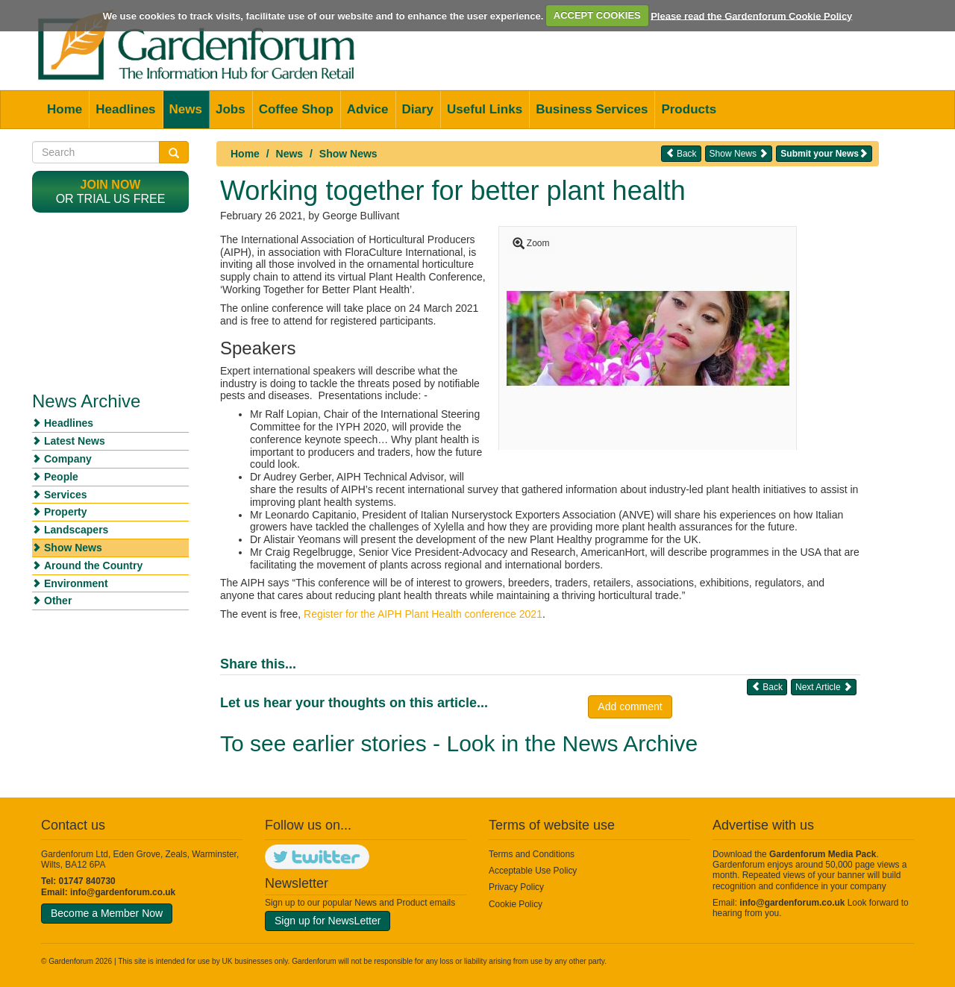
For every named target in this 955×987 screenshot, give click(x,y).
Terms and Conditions (531, 854)
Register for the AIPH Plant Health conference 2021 (423, 614)
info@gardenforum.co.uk (122, 892)
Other (58, 601)
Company (68, 459)
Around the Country (93, 565)
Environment (76, 583)
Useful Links (484, 109)
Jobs (230, 109)
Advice (368, 109)
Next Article (823, 686)
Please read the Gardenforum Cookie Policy (751, 15)
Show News (348, 154)
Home (64, 109)
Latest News (74, 441)
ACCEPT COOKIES (597, 15)
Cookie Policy (515, 904)
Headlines (125, 109)
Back (681, 153)
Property (65, 512)
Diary (418, 109)
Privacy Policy (516, 887)
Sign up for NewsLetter (328, 921)
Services (65, 495)
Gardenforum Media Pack (822, 854)
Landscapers (76, 530)
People (61, 477)
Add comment (630, 706)
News (185, 109)
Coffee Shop (296, 109)
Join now (111, 184)
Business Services (592, 109)
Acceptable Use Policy (533, 870)
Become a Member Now (107, 913)
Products (688, 109)
